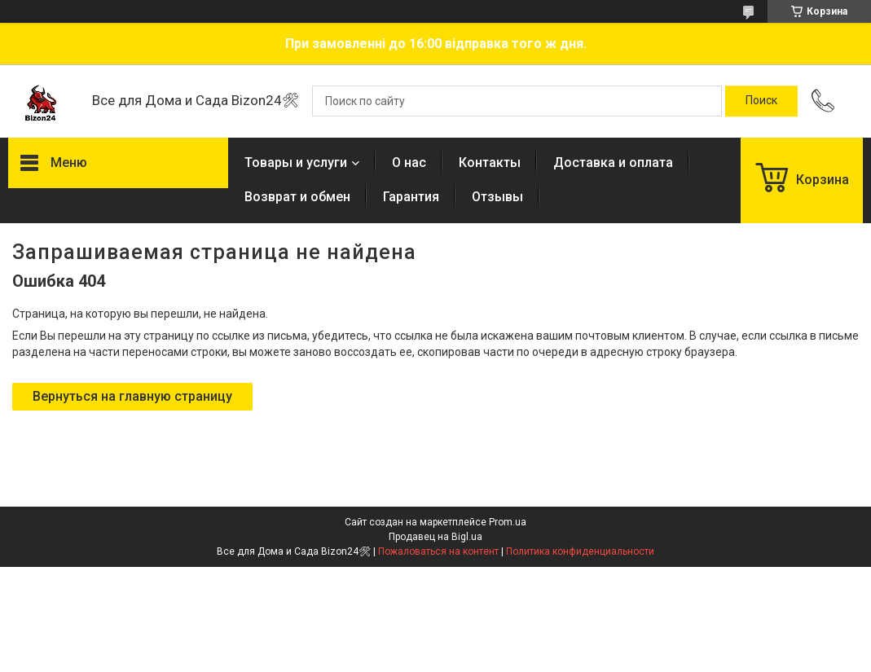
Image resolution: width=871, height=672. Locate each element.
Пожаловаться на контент (438, 551)
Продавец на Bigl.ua (435, 536)
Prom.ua (507, 522)
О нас (409, 162)
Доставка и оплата (613, 162)
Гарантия (411, 196)
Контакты (490, 162)
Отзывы (497, 196)
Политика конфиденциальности (580, 551)
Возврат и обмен (297, 196)
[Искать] (761, 101)
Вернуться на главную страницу (132, 396)
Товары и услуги (295, 162)
